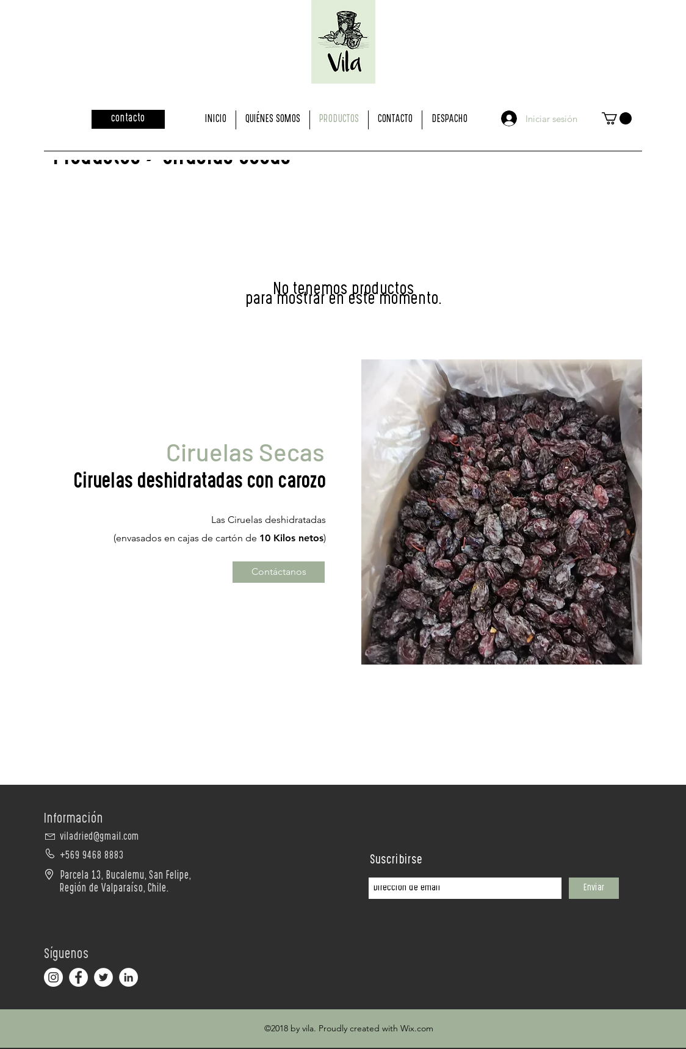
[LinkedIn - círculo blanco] (128, 977)
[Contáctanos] (279, 572)
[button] (617, 118)
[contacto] (128, 119)
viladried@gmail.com (99, 837)
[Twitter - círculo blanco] (103, 977)
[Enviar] (594, 888)
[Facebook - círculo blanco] (78, 977)
